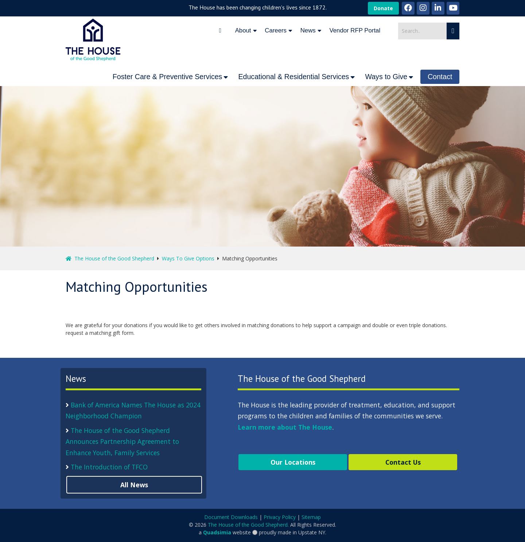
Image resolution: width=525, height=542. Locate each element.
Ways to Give (386, 77)
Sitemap (311, 517)
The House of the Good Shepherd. (248, 524)
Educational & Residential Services (293, 77)
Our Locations (293, 462)
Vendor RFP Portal (355, 30)
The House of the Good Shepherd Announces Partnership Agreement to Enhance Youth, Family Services (122, 441)
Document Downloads (231, 517)
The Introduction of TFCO (109, 466)
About (243, 30)
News (308, 30)
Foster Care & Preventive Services (167, 77)
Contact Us (403, 462)
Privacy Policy (280, 517)
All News (134, 484)
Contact (440, 77)
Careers (276, 30)
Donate (383, 8)
